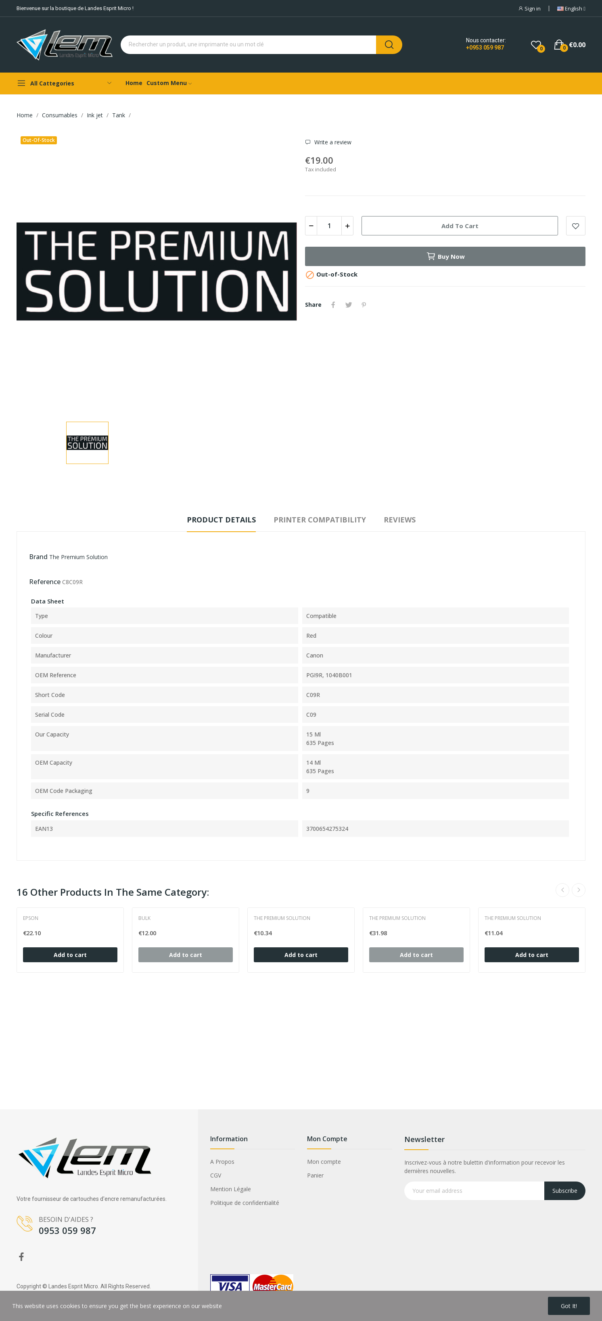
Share (333, 305)
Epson (30, 918)
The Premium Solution (78, 557)
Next (578, 890)
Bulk (144, 918)
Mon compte (324, 1161)
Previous (562, 890)
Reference (45, 581)
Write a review (332, 142)
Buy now (445, 256)
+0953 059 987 (485, 47)
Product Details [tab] (221, 519)
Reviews (400, 519)
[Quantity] (329, 225)
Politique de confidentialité (244, 1203)
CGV (215, 1175)
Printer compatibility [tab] (320, 519)
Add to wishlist (576, 226)
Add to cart (460, 226)
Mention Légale (230, 1189)
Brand (38, 556)
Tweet (348, 305)
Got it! (569, 1306)
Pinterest (364, 305)
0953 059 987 (67, 1230)
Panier (315, 1175)
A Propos (222, 1161)
